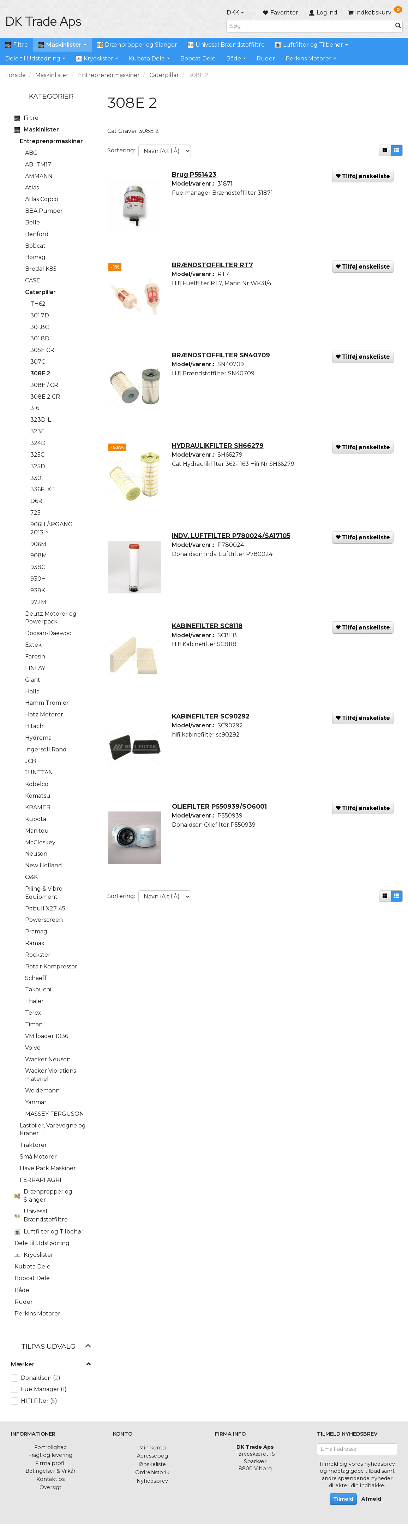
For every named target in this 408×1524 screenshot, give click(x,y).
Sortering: (121, 150)
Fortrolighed (50, 1447)
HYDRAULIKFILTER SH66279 (220, 452)
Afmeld (371, 1499)
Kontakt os (50, 1479)
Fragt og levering (50, 1455)
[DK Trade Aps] (43, 21)
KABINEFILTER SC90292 (213, 728)
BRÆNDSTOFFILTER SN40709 (223, 360)
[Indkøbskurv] (375, 12)
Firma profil (50, 1463)
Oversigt (50, 1487)
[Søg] (398, 26)
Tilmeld (343, 1499)
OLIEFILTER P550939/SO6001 (221, 819)
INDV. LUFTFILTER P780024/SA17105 (233, 544)
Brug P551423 (196, 176)
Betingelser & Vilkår (50, 1471)
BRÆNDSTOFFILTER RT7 (215, 268)
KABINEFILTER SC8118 (209, 636)
